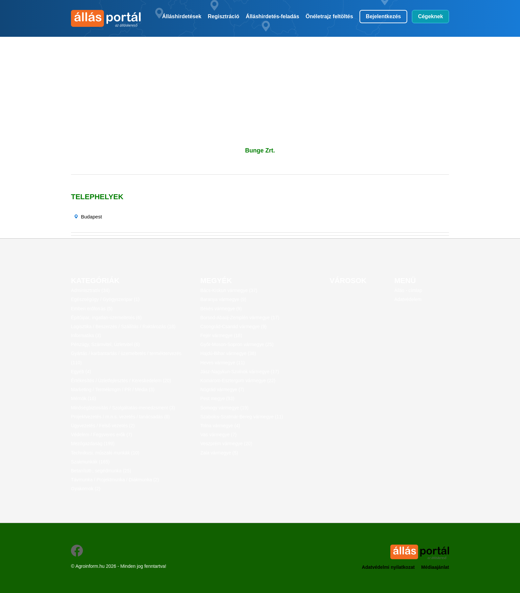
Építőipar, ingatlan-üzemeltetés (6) (106, 317)
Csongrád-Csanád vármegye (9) (233, 326)
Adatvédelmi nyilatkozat (388, 567)
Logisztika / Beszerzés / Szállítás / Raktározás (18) (123, 326)
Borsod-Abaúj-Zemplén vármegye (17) (239, 317)
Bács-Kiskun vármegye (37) (228, 290)
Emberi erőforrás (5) (91, 308)
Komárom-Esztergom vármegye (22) (237, 380)
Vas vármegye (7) (218, 434)
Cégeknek (430, 16)
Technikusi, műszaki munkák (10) (105, 452)
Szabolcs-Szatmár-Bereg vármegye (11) (241, 416)
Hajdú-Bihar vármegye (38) (228, 353)
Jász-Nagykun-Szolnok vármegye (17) (239, 371)
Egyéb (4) (81, 371)
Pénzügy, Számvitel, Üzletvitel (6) (105, 344)
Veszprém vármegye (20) (226, 443)
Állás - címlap (408, 290)
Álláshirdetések (181, 16)
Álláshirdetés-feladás (272, 16)
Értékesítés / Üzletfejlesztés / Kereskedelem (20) (121, 380)
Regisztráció (223, 16)
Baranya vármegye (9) (223, 299)
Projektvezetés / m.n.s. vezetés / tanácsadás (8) (120, 416)
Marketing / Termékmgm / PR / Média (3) (113, 389)
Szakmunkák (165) (90, 461)
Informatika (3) (86, 335)
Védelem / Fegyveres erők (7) (101, 434)
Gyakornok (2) (85, 488)
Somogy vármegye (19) (224, 407)
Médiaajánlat (435, 567)
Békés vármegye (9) (221, 308)
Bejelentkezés (383, 16)
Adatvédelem (408, 299)
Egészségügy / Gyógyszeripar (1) (105, 299)
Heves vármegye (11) (222, 362)
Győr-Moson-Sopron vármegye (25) (237, 344)
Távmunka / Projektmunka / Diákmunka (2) (115, 479)
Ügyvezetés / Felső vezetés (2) (103, 425)
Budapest (91, 216)
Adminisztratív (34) (90, 290)
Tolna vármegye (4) (220, 425)
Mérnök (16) (83, 398)
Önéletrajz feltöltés (329, 16)
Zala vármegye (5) (219, 452)
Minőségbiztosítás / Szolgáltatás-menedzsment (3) (123, 407)
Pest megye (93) (217, 398)
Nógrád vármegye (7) (222, 389)
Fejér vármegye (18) (221, 335)
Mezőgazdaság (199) (93, 443)
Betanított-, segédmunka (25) (101, 470)
